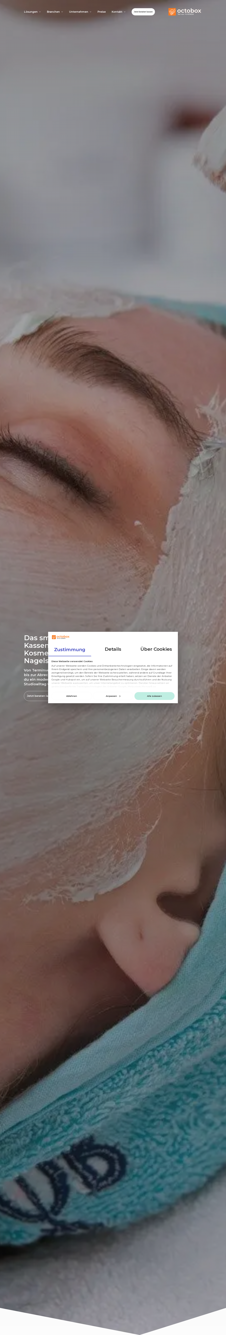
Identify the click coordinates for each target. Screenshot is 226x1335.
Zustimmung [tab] (69, 649)
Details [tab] (113, 649)
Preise (101, 11)
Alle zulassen (154, 695)
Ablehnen (71, 695)
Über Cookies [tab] (156, 649)
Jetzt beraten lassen (143, 12)
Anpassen (113, 695)
